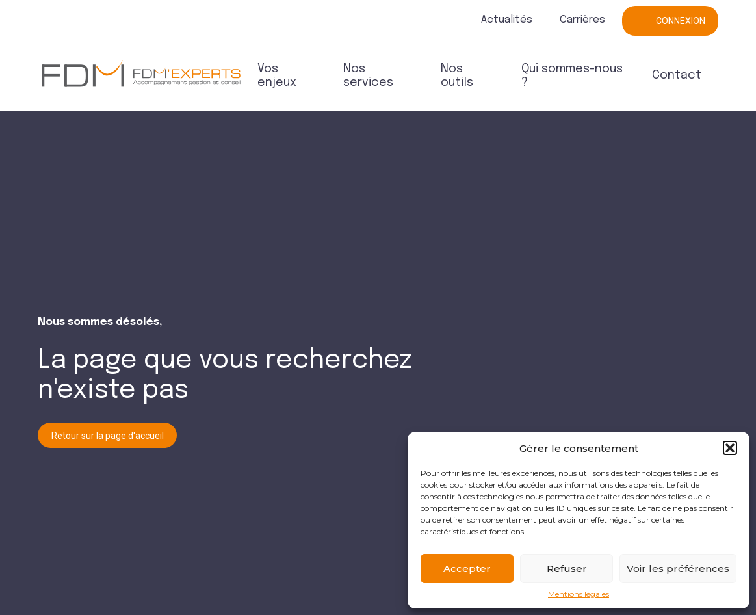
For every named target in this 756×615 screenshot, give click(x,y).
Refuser (567, 568)
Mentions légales (578, 594)
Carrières (582, 19)
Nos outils (457, 75)
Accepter (467, 568)
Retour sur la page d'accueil (107, 435)
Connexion (680, 21)
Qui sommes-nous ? (572, 75)
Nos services (368, 75)
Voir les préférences (678, 568)
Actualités (506, 19)
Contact (676, 75)
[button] (729, 447)
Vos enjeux (276, 75)
